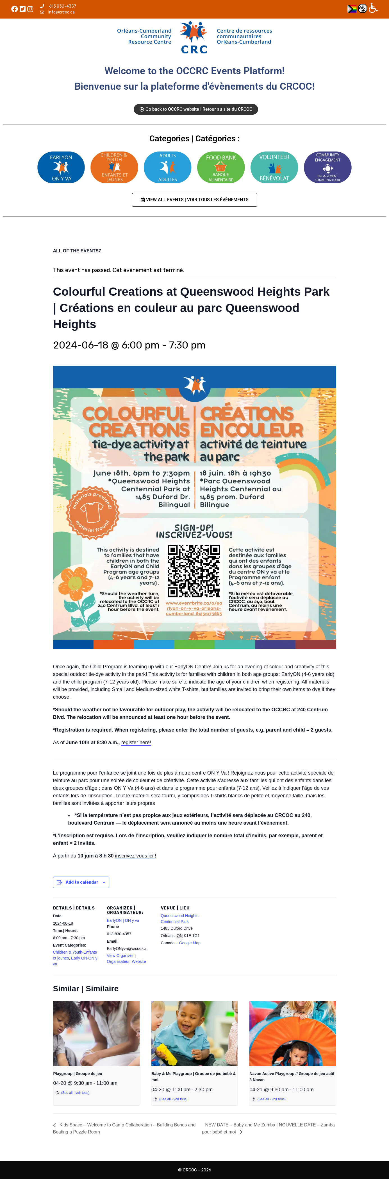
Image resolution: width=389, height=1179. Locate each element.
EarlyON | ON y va (123, 920)
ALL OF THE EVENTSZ (77, 250)
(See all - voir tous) (75, 1093)
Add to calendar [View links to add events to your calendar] (82, 882)
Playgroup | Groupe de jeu (77, 1073)
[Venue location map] (244, 935)
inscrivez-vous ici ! (135, 856)
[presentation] (96, 1033)
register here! (136, 742)
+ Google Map (188, 943)
